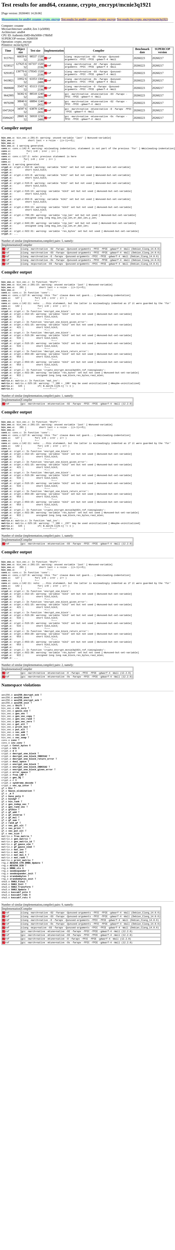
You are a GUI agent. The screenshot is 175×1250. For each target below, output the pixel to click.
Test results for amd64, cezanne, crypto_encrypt (88, 19)
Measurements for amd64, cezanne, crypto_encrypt (31, 19)
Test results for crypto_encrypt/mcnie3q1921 (142, 19)
